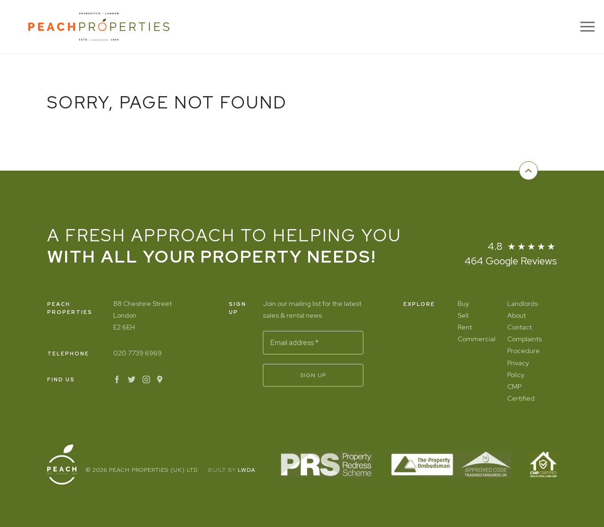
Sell (463, 315)
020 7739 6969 (137, 353)
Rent (465, 327)
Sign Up (313, 375)
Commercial (475, 339)
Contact (519, 327)
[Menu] (587, 27)
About (516, 315)
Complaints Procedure (524, 345)
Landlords (522, 303)
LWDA (246, 470)
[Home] (98, 27)
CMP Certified (521, 392)
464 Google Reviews (510, 261)
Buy (463, 303)
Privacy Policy (518, 369)
